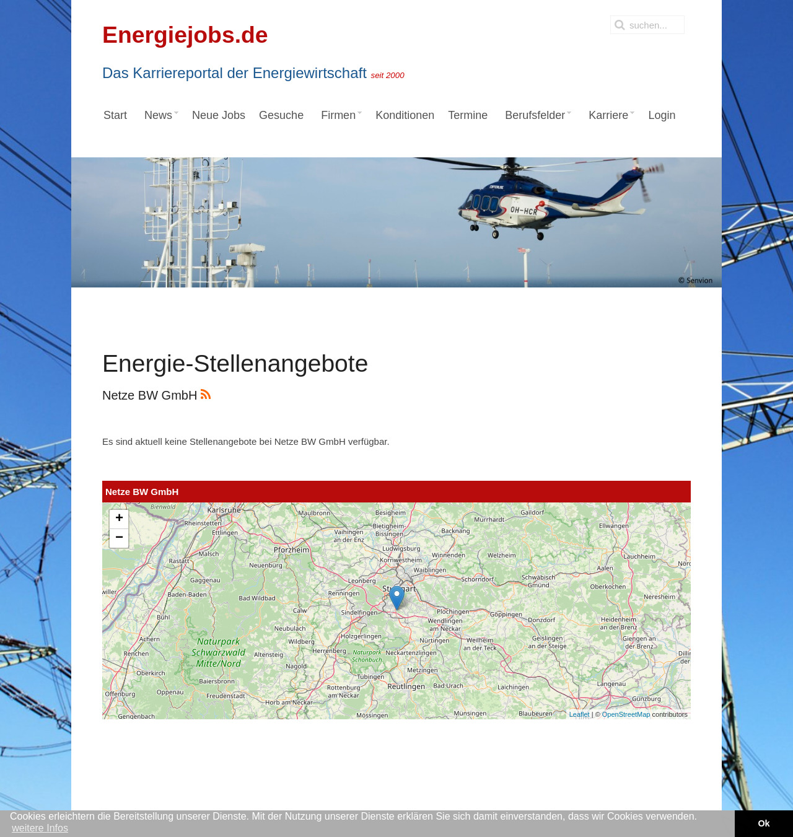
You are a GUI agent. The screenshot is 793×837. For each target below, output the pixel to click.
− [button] (119, 538)
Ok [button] (763, 823)
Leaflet (579, 714)
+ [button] (119, 519)
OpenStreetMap (626, 714)
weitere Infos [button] (40, 828)
